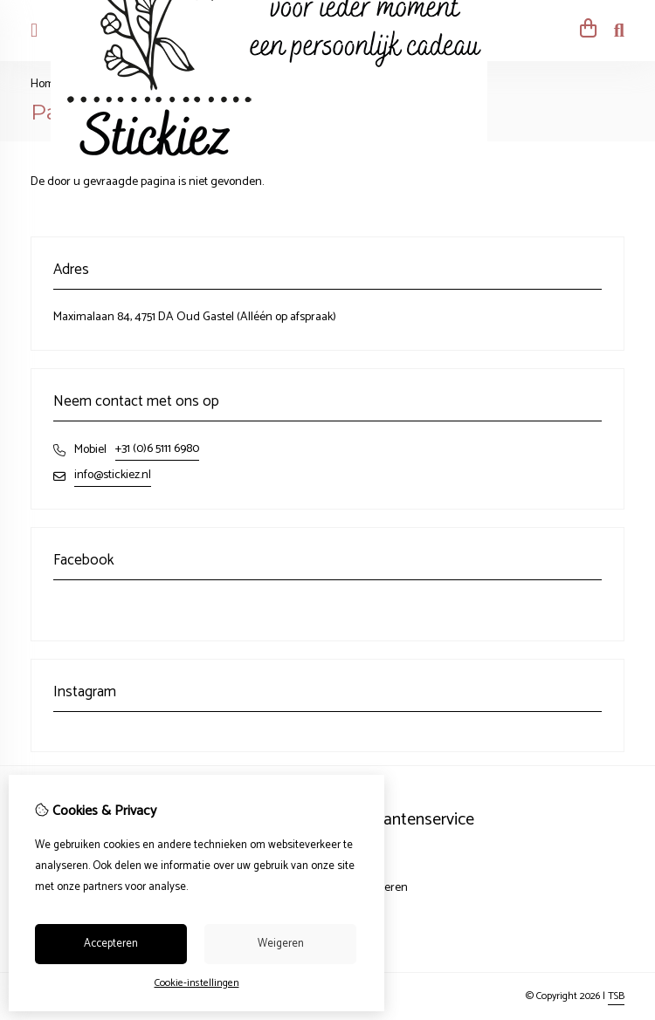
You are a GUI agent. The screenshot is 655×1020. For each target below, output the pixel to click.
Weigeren (281, 943)
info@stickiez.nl (112, 475)
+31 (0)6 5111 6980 (157, 449)
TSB (616, 996)
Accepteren (111, 943)
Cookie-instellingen (197, 983)
